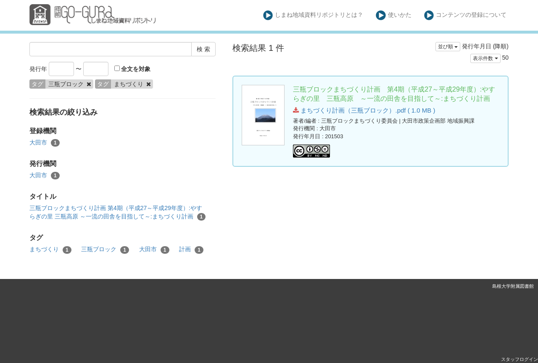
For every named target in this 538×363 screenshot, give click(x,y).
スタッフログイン (519, 359)
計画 (191, 249)
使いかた (393, 15)
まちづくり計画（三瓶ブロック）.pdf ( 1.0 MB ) (364, 110)
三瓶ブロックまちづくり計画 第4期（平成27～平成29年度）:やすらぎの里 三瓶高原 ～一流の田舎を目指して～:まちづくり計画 (117, 213)
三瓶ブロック (105, 249)
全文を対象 (132, 69)
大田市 (44, 143)
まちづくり (50, 249)
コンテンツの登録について (465, 15)
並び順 (448, 47)
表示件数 (485, 58)
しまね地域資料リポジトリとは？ (313, 15)
